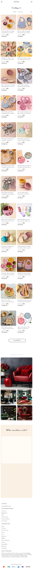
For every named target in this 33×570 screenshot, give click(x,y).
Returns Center (4, 517)
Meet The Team (4, 530)
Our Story (3, 528)
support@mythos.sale (6, 506)
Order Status (4, 521)
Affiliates (3, 538)
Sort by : (15, 11)
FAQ (2, 515)
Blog (2, 526)
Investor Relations (5, 540)
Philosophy (3, 546)
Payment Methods (5, 519)
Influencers (3, 536)
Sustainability (4, 544)
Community (4, 548)
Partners (3, 542)
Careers (3, 532)
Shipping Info (4, 513)
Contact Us (3, 511)
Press (2, 534)
